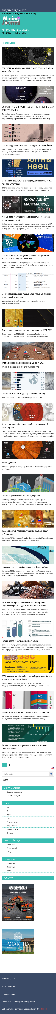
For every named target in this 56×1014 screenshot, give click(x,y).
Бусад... (10, 833)
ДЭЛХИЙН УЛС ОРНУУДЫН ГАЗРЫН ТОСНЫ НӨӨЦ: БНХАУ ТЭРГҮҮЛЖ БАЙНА (28, 108)
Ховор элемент (13, 829)
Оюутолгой (11, 844)
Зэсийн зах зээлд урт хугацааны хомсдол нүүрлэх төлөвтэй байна (24, 747)
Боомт (9, 871)
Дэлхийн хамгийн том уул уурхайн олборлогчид (23, 393)
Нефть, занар (12, 826)
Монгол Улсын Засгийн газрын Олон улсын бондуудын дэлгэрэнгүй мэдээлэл (26, 295)
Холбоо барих (8, 995)
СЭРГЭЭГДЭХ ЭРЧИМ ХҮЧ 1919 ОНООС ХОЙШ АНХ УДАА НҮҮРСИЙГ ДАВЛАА (27, 70)
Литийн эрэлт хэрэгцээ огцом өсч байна (20, 641)
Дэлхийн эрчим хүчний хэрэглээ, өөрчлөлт (21, 495)
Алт (8, 807)
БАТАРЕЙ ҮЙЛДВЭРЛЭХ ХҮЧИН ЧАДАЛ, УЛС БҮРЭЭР (25, 712)
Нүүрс (9, 815)
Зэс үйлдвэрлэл (9, 462)
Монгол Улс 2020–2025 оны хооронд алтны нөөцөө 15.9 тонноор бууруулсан (27, 182)
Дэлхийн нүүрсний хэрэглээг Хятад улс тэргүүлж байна (27, 145)
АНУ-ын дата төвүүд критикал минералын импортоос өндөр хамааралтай (26, 218)
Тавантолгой (12, 848)
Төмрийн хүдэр (12, 822)
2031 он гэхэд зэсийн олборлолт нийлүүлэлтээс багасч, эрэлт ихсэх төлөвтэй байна (27, 678)
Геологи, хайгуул (13, 796)
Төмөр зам (11, 863)
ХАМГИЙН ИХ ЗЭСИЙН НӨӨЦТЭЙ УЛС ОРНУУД (23, 363)
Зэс (8, 811)
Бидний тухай (8, 978)
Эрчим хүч (11, 867)
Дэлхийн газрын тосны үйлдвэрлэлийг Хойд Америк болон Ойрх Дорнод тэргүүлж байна (25, 257)
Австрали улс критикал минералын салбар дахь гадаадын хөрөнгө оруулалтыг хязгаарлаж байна (24, 604)
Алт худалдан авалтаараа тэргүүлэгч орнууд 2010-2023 (27, 330)
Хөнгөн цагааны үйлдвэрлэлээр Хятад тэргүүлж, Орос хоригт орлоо (26, 426)
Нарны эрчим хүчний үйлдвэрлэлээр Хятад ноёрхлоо (26, 567)
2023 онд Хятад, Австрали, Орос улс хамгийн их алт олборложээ (25, 532)
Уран (9, 818)
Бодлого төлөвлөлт (14, 792)
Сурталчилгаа (8, 986)
